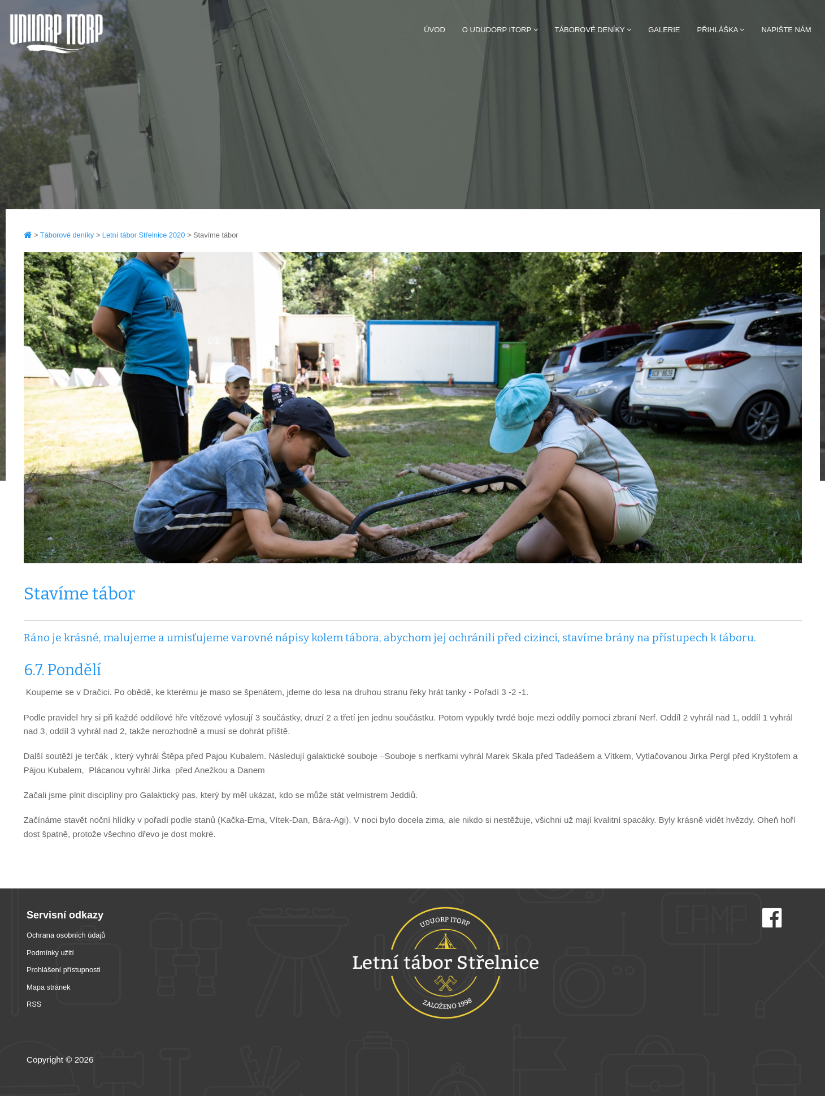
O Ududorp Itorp (500, 29)
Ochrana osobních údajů (66, 935)
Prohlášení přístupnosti (64, 969)
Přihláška (721, 29)
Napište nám (786, 29)
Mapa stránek (49, 987)
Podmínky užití (50, 952)
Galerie (664, 29)
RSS (34, 1004)
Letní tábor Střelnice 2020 (143, 235)
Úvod (434, 29)
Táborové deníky (593, 29)
